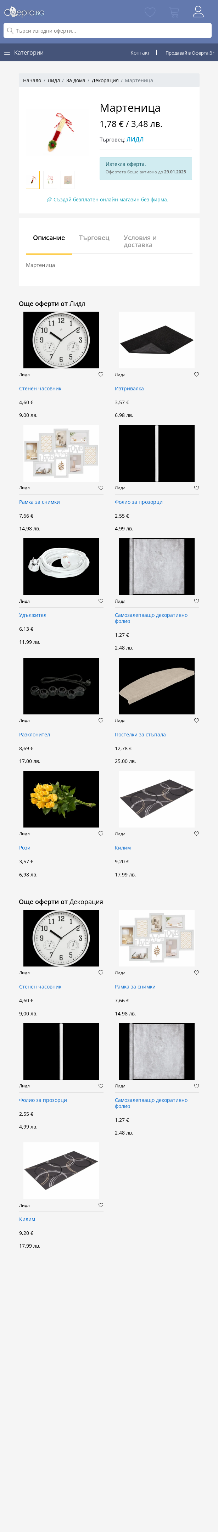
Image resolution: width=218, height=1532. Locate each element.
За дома (75, 80)
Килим (123, 848)
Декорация (105, 80)
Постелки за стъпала (140, 735)
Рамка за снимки (39, 502)
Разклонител (34, 735)
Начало (32, 80)
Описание (49, 237)
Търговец (94, 237)
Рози (24, 848)
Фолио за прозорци (139, 502)
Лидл (53, 80)
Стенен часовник (40, 389)
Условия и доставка (140, 241)
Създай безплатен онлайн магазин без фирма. (107, 199)
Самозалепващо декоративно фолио (151, 618)
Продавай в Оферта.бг (190, 53)
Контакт (140, 52)
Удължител (32, 615)
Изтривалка (129, 389)
